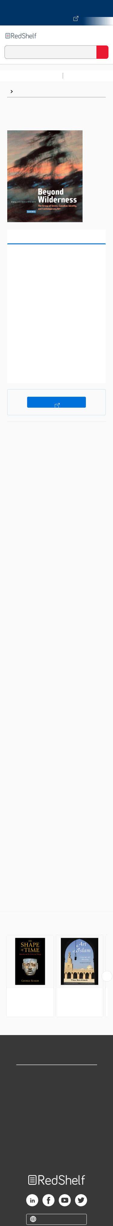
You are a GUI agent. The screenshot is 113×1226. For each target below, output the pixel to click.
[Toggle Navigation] (102, 35)
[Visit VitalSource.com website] (56, 12)
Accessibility (56, 1141)
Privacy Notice (56, 1101)
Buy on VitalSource (56, 402)
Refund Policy (56, 1128)
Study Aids (81, 76)
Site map (57, 1155)
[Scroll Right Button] (107, 976)
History (24, 91)
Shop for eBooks (56, 1074)
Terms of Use (56, 1114)
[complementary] (56, 965)
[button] (56, 258)
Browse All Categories (31, 76)
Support (57, 1088)
